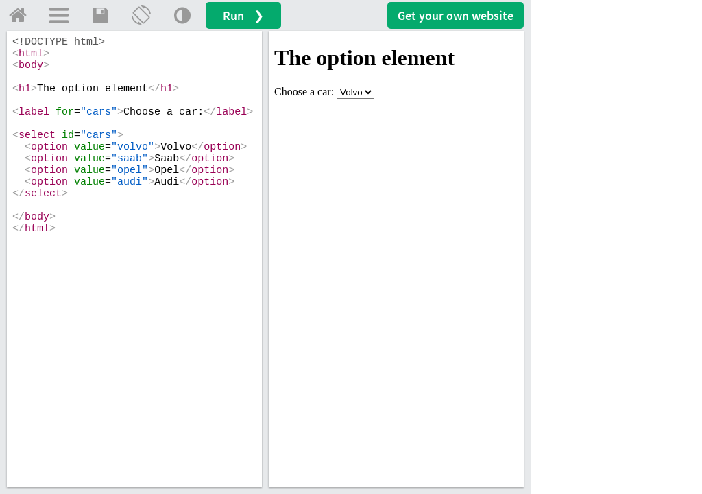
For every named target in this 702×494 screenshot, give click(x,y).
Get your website (455, 15)
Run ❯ (243, 15)
